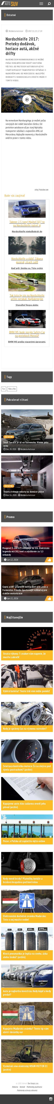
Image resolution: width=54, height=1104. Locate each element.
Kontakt (22, 1087)
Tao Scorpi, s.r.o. (33, 1083)
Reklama (15, 1087)
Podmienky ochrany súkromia (27, 1090)
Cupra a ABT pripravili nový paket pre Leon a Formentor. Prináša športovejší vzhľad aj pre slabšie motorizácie (25, 590)
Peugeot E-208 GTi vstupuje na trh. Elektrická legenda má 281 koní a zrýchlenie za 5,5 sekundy (25, 551)
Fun (3, 389)
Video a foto (12, 389)
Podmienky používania (34, 1087)
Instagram (50, 1099)
